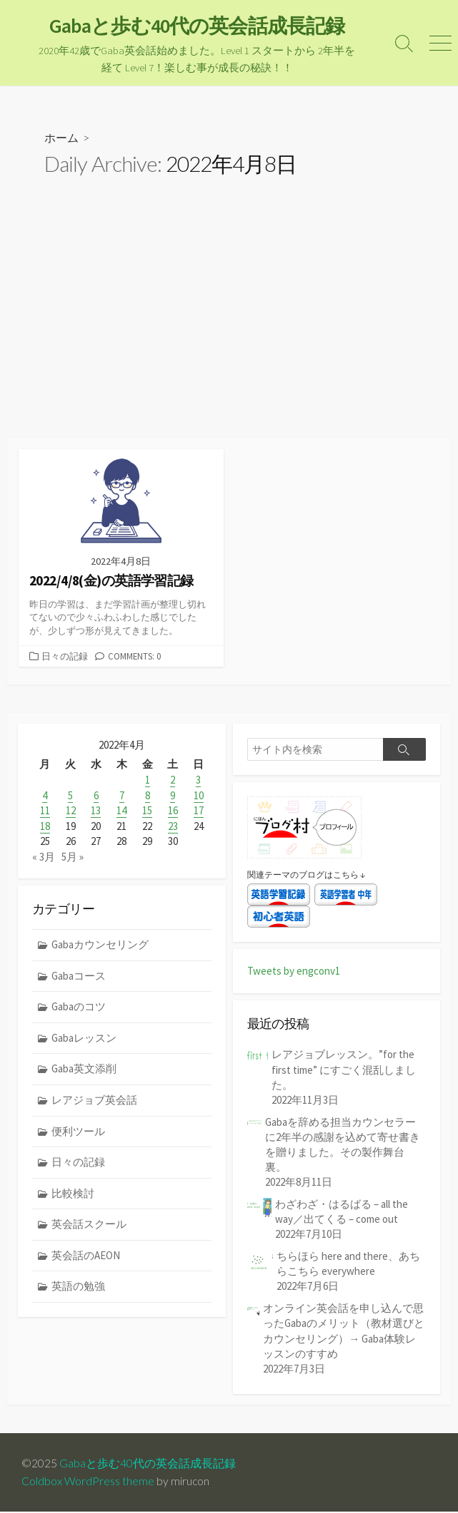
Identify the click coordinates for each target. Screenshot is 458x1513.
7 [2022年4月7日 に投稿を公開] (121, 796)
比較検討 (72, 1193)
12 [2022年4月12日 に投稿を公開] (71, 811)
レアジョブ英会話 (94, 1100)
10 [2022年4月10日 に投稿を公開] (199, 796)
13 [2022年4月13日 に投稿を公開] (96, 811)
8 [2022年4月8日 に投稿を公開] (147, 796)
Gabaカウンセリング (100, 944)
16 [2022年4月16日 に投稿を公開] (173, 811)
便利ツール (78, 1130)
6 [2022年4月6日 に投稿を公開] (96, 796)
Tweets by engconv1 (293, 972)
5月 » (72, 856)
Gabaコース (78, 976)
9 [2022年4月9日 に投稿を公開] (172, 796)
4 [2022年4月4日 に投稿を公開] (44, 796)
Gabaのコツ (78, 1006)
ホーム (61, 138)
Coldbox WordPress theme (87, 1482)
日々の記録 (64, 656)
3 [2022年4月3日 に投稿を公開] (198, 781)
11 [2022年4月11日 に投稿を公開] (45, 811)
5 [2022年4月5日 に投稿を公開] (70, 796)
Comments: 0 (134, 656)
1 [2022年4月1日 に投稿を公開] (147, 781)
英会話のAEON (85, 1255)
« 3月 (43, 856)
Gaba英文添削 (83, 1068)
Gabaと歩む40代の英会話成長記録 (147, 1464)
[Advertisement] (229, 332)
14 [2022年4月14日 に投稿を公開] (121, 811)
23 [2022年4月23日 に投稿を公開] (173, 826)
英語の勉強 (78, 1286)
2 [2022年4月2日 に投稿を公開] (172, 781)
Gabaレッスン (83, 1038)
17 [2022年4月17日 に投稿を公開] (199, 811)
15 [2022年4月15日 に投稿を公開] (147, 811)
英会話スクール (88, 1224)
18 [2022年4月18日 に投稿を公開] (45, 826)
